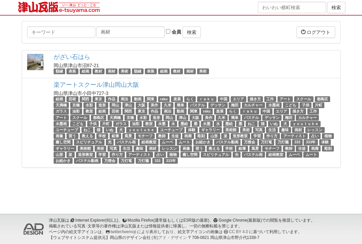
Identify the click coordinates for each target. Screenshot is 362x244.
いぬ (274, 124)
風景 (128, 136)
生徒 (175, 136)
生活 (272, 130)
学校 (102, 136)
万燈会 (249, 142)
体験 (191, 130)
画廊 (188, 136)
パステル (197, 105)
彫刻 (201, 136)
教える (87, 136)
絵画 (85, 71)
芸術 (72, 99)
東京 (98, 99)
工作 (270, 99)
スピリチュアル (89, 142)
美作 (154, 105)
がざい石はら (72, 57)
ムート (184, 142)
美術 (124, 71)
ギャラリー (210, 130)
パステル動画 (227, 142)
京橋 (76, 105)
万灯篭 (266, 142)
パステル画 (126, 142)
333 (297, 142)
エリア (238, 99)
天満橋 (61, 105)
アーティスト (294, 136)
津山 (128, 105)
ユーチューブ (67, 130)
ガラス (61, 111)
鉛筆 (115, 136)
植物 (328, 136)
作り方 (272, 136)
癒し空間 (63, 142)
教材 (98, 71)
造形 (102, 105)
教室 (89, 111)
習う (72, 136)
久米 (167, 105)
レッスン (314, 130)
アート (285, 99)
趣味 (285, 130)
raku (164, 99)
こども (290, 105)
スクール (303, 99)
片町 (318, 105)
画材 (111, 71)
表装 (72, 71)
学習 (257, 136)
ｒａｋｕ (206, 99)
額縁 (59, 71)
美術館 (230, 130)
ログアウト (316, 32)
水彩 (89, 105)
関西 (85, 99)
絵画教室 (148, 142)
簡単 (180, 105)
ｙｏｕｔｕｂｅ (305, 124)
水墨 (162, 124)
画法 (124, 99)
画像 (59, 136)
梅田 (235, 105)
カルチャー (253, 105)
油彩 (76, 111)
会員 (173, 32)
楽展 (177, 99)
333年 (311, 142)
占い (315, 136)
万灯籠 (283, 142)
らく (190, 99)
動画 (137, 99)
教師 (162, 136)
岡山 (115, 105)
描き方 (255, 99)
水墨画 (274, 105)
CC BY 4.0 (238, 231)
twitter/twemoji (123, 231)
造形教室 (240, 136)
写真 (259, 130)
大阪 (141, 105)
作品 (111, 99)
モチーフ (145, 136)
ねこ (251, 124)
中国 (223, 99)
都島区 (322, 99)
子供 (305, 105)
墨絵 (184, 124)
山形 (214, 136)
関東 (150, 99)
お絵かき (202, 142)
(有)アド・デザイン (169, 237)
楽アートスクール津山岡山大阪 (96, 84)
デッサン (217, 105)
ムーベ (167, 142)
